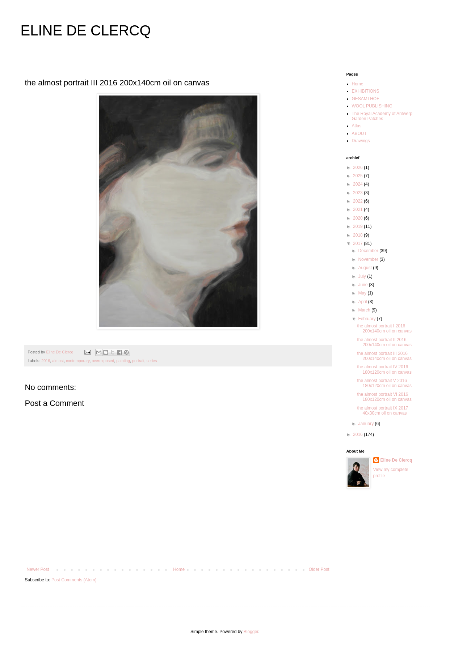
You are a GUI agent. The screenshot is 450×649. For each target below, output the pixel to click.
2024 (358, 184)
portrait (138, 361)
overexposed (103, 361)
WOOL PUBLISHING (372, 106)
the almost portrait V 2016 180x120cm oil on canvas (384, 383)
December (368, 250)
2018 (358, 235)
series (152, 361)
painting (123, 361)
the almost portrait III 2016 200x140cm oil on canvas (384, 356)
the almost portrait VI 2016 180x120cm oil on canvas (384, 397)
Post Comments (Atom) (74, 579)
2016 (45, 361)
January (366, 423)
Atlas (357, 125)
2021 (358, 209)
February (367, 318)
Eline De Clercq (396, 460)
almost (58, 361)
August (365, 267)
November (368, 259)
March (364, 310)
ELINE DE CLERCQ (86, 30)
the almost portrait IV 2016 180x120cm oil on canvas (384, 369)
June (363, 284)
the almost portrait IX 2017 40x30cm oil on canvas (382, 411)
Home (179, 569)
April (363, 301)
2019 (358, 226)
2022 (358, 201)
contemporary (77, 361)
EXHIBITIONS (365, 91)
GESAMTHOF (365, 98)
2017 (358, 243)
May (362, 293)
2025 (358, 175)
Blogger (251, 631)
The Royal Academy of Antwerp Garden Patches (382, 116)
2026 (358, 167)
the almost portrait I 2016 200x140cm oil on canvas (384, 328)
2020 (358, 218)
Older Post (319, 569)
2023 (358, 192)
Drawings (361, 140)
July (362, 276)
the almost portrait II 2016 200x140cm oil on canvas (384, 342)
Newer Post (38, 569)
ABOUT (359, 133)
